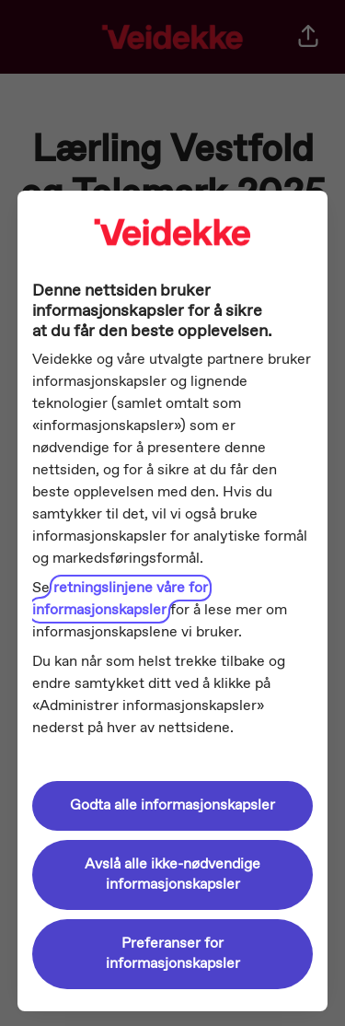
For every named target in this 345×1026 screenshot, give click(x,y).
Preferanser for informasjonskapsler (173, 954)
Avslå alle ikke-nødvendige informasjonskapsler (172, 874)
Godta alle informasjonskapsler (172, 805)
